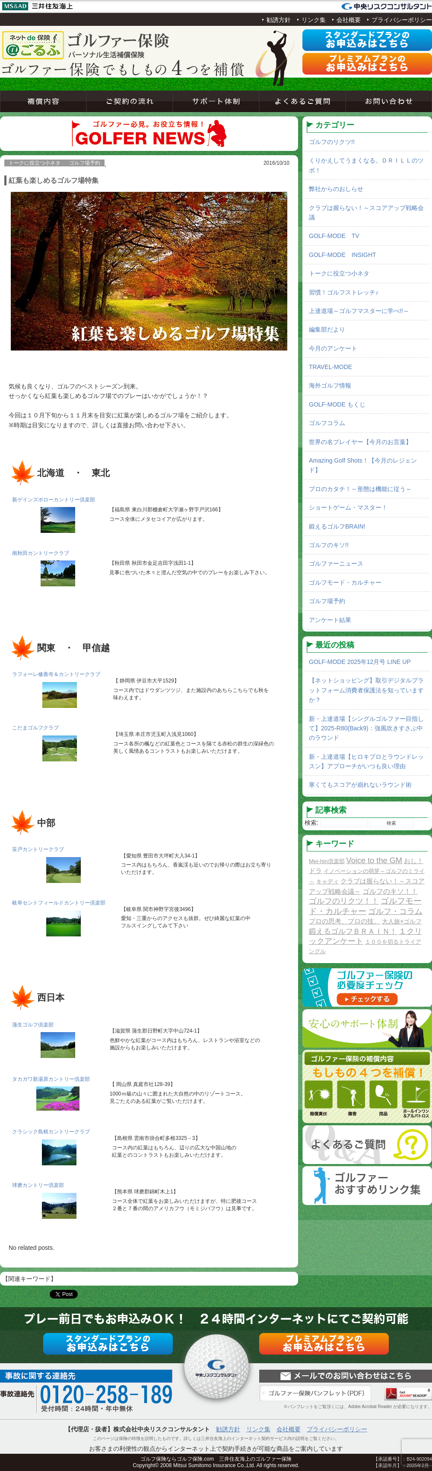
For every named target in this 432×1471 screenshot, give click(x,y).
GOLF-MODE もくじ (337, 404)
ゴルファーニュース (336, 563)
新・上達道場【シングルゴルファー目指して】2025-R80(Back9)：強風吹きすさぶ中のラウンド (366, 728)
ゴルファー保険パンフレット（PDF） (315, 1393)
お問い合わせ (389, 101)
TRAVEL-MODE (330, 366)
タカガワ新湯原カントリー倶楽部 (51, 1079)
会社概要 (349, 19)
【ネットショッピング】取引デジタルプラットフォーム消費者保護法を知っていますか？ (366, 690)
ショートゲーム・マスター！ (348, 507)
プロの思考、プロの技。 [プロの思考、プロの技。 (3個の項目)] (344, 921)
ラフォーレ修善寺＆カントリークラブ (56, 674)
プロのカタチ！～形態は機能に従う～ (360, 488)
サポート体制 (216, 101)
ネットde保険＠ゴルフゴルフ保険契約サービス (86, 45)
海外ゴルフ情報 (330, 385)
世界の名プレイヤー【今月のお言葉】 (360, 441)
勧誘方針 (279, 19)
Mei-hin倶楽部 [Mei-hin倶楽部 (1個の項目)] (327, 861)
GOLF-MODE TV (334, 235)
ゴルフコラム (327, 422)
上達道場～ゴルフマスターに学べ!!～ (359, 310)
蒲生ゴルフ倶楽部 (33, 1025)
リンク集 (314, 19)
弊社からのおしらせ (336, 188)
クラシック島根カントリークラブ (51, 1132)
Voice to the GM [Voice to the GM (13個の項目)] (374, 860)
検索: (311, 822)
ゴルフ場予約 (327, 601)
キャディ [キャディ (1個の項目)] (327, 881)
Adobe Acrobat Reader (408, 1393)
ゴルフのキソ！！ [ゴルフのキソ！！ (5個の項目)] (390, 891)
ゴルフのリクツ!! (332, 141)
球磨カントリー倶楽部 (38, 1185)
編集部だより (327, 329)
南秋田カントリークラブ (40, 553)
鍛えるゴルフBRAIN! (337, 526)
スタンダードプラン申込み (367, 40)
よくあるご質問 (302, 101)
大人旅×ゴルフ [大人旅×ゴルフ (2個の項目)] (402, 921)
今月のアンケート (333, 348)
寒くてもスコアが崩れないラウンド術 (360, 784)
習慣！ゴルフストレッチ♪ (343, 292)
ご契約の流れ (129, 101)
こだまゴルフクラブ (35, 728)
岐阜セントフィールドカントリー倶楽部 (58, 903)
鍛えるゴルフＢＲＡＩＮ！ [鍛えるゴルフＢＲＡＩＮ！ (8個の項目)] (353, 931)
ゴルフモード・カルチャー (345, 582)
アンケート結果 (330, 620)
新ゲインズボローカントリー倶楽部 (53, 500)
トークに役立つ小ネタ (339, 273)
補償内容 (43, 101)
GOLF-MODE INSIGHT (342, 254)
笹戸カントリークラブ (38, 849)
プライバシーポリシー (402, 19)
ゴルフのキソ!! (329, 544)
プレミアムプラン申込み (367, 64)
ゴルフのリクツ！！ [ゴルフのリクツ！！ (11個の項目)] (344, 901)
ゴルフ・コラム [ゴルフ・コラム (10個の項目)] (395, 911)
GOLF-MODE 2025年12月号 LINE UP (360, 661)
